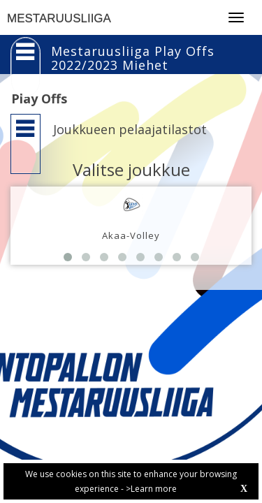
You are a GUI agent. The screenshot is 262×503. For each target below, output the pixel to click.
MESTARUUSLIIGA (59, 18)
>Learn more (151, 489)
